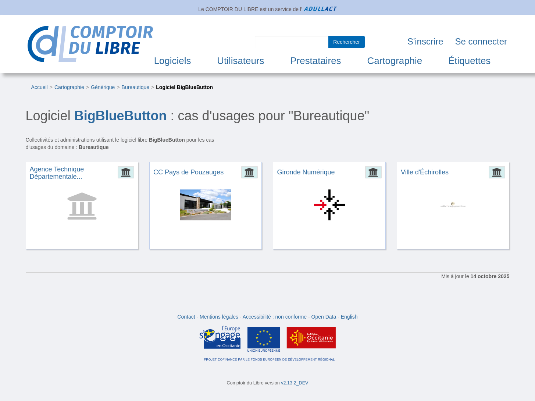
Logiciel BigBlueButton (184, 87)
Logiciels (172, 61)
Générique (103, 87)
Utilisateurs (240, 61)
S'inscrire (425, 41)
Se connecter (481, 41)
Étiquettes (469, 61)
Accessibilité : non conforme (275, 317)
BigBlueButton (120, 115)
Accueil (39, 87)
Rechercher (346, 42)
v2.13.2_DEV (294, 383)
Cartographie (394, 61)
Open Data (323, 317)
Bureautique (136, 87)
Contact (186, 317)
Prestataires (315, 61)
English (349, 317)
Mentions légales (219, 317)
